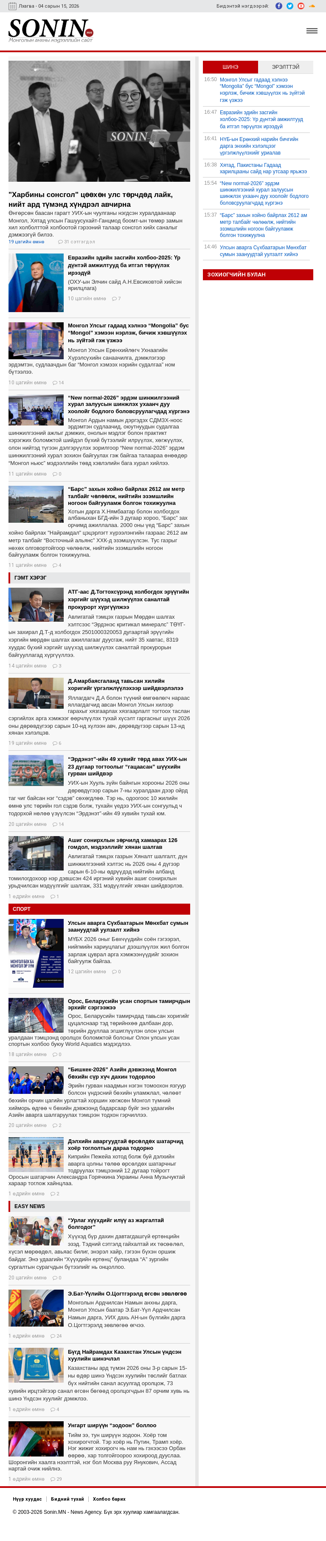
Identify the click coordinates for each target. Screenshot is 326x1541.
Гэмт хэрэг (30, 578)
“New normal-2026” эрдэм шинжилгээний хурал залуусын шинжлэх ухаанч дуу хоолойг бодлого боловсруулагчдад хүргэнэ (129, 404)
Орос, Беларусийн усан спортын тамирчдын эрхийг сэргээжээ (129, 1004)
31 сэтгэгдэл (76, 242)
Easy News (29, 1206)
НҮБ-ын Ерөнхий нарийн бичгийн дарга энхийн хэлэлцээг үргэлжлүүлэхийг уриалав (259, 146)
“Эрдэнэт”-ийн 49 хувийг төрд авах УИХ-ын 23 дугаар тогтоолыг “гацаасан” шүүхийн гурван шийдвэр (127, 766)
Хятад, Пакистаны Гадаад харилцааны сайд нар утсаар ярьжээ (263, 168)
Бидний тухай (67, 1499)
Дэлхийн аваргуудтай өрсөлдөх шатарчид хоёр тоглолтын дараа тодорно (125, 1144)
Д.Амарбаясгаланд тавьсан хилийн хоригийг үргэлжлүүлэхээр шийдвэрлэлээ (125, 684)
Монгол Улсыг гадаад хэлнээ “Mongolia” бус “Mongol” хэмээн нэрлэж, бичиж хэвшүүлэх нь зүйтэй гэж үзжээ (128, 333)
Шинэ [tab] (231, 67)
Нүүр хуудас (27, 1499)
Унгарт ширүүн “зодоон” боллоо (112, 1425)
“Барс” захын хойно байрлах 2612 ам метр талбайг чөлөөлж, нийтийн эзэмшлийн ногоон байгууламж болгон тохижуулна (126, 496)
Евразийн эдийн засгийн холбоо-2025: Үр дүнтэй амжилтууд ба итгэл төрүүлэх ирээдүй (124, 265)
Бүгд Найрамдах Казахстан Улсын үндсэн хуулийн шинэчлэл (124, 1355)
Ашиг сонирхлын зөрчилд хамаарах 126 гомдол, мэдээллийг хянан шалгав (122, 843)
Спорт (22, 909)
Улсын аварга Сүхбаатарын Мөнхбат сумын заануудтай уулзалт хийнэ (128, 926)
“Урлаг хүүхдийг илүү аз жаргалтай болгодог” (116, 1223)
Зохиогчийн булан (236, 274)
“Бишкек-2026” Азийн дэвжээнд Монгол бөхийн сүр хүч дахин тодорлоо (122, 1073)
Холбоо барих (109, 1499)
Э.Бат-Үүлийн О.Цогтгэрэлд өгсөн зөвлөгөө (127, 1293)
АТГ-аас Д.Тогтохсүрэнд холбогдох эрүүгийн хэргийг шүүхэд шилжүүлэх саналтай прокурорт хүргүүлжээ (128, 599)
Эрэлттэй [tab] (286, 67)
